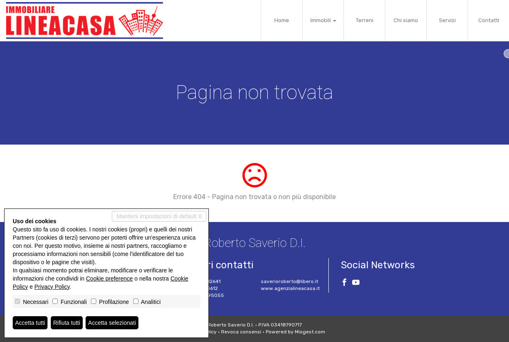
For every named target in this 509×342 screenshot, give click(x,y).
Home (281, 20)
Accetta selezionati (112, 322)
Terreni (364, 20)
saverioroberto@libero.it (289, 281)
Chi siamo (406, 20)
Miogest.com (310, 332)
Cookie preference (109, 278)
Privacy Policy (52, 286)
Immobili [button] (323, 20)
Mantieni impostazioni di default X (159, 216)
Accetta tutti (30, 322)
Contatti (488, 20)
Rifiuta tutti (66, 322)
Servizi (447, 20)
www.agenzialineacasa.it (290, 288)
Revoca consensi (241, 332)
